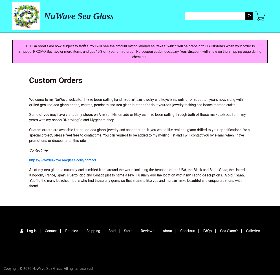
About (167, 231)
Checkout (187, 231)
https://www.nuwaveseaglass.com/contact (62, 160)
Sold (112, 231)
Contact (51, 231)
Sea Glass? (229, 231)
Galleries (253, 231)
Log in (32, 231)
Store (128, 231)
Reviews (147, 231)
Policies (71, 231)
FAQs (207, 231)
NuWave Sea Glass (79, 16)
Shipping (93, 231)
